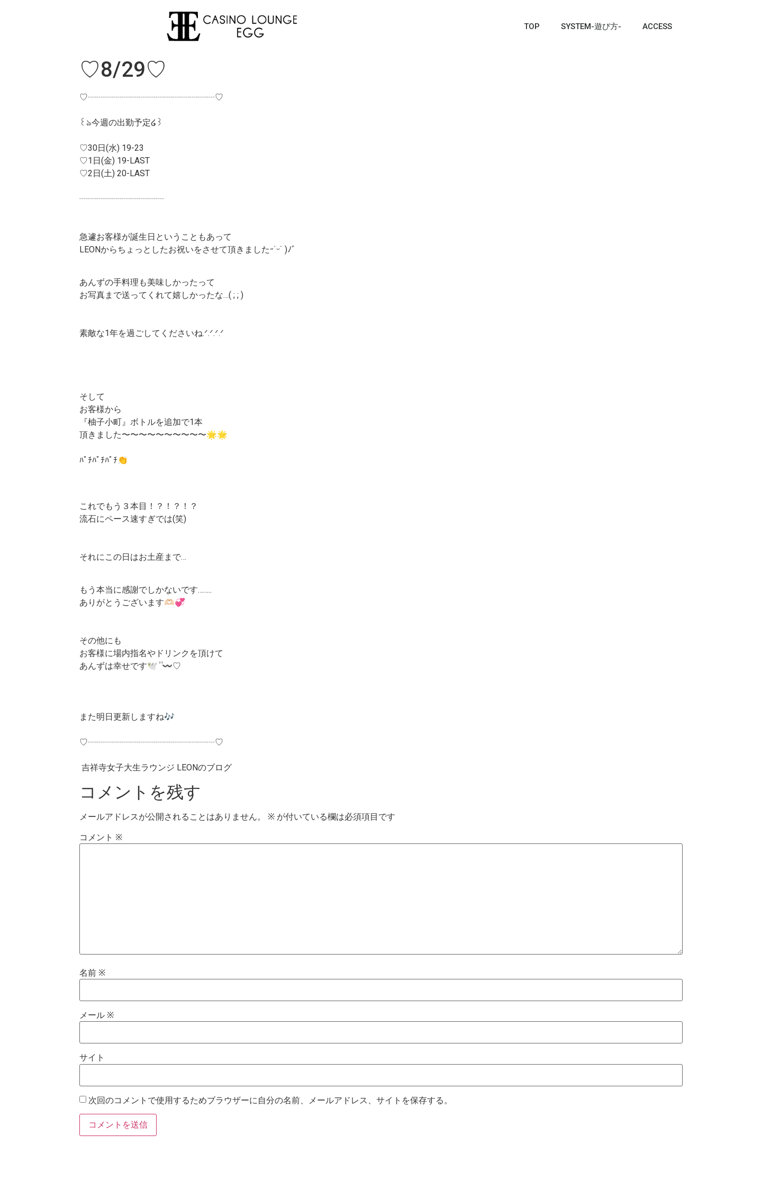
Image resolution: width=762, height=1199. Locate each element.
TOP (532, 26)
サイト (92, 1057)
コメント (100, 837)
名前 (92, 973)
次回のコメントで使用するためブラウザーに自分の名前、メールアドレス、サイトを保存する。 (270, 1100)
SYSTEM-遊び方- (591, 26)
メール (96, 1015)
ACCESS (657, 26)
